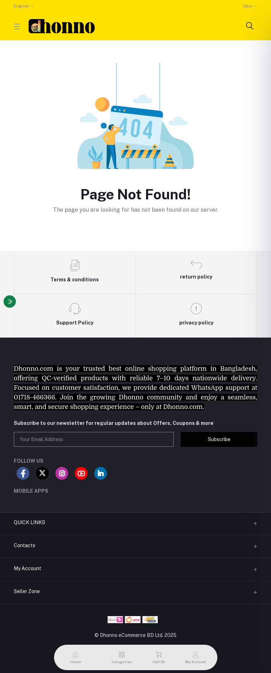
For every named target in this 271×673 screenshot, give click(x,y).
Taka (247, 6)
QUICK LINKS (29, 522)
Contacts (24, 545)
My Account (27, 568)
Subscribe (219, 439)
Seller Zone (27, 591)
